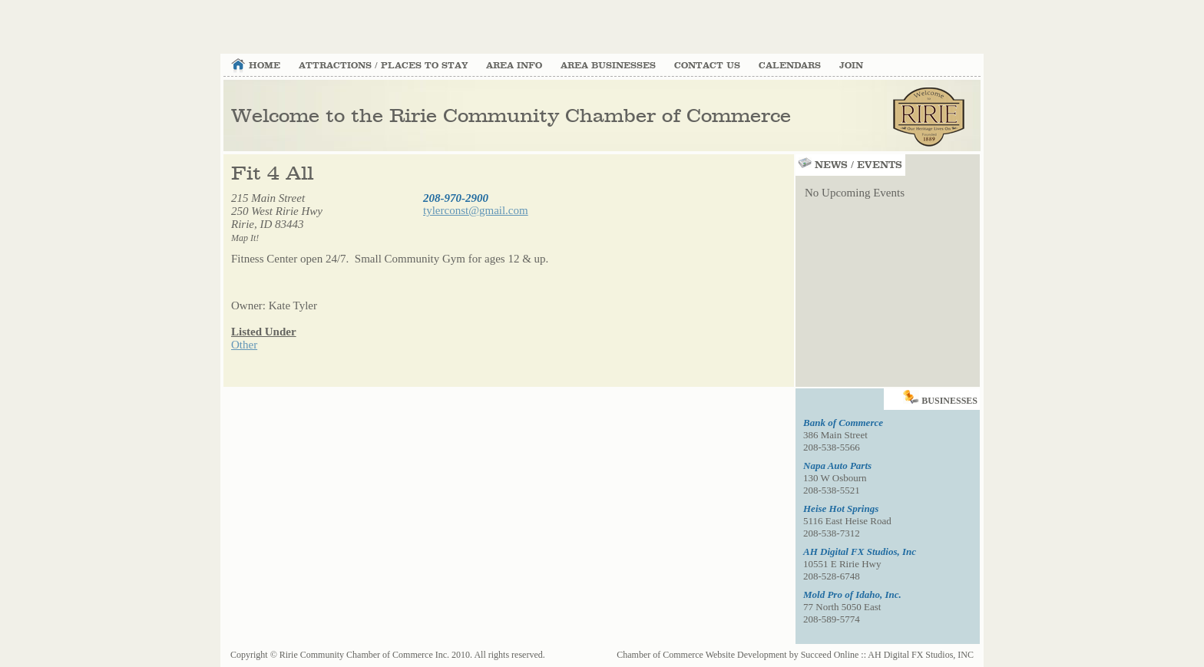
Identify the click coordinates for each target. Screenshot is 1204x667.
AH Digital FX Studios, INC (921, 654)
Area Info (514, 66)
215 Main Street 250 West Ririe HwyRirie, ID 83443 (276, 217)
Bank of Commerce (843, 422)
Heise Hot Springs (840, 508)
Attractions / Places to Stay (383, 66)
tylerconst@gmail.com (475, 210)
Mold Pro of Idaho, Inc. (852, 594)
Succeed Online (830, 654)
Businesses (941, 397)
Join (851, 66)
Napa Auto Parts (837, 465)
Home (264, 66)
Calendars (790, 66)
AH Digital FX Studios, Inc (859, 551)
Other (244, 344)
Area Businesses (608, 66)
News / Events (849, 165)
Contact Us (707, 66)
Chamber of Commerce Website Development (701, 654)
